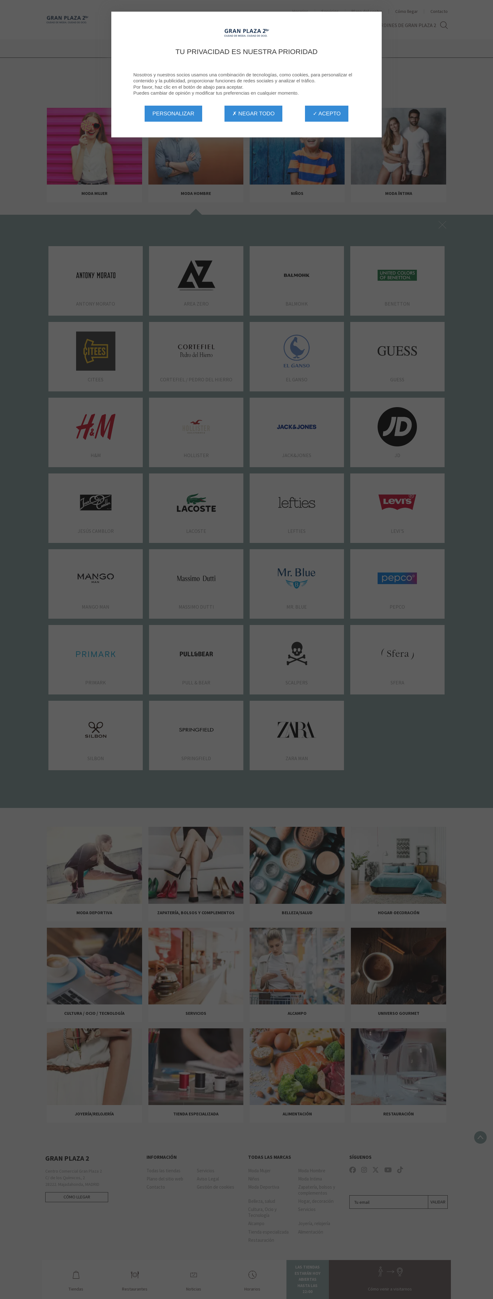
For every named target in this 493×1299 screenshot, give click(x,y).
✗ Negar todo (253, 113)
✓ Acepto (327, 113)
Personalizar (173, 113)
